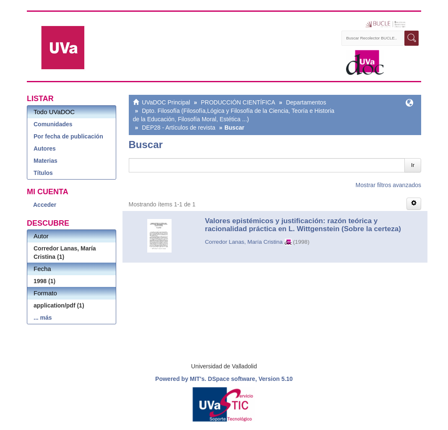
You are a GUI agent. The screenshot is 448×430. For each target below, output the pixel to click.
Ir (412, 165)
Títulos (43, 172)
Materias (45, 160)
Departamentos (306, 102)
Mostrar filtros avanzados (388, 185)
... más (43, 317)
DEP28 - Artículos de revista (178, 127)
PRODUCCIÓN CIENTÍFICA (238, 102)
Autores (45, 148)
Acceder (44, 204)
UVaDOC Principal (166, 102)
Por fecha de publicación (68, 136)
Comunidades (53, 124)
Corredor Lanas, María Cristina (243, 242)
